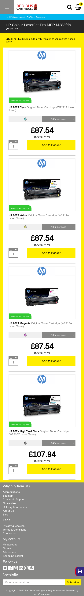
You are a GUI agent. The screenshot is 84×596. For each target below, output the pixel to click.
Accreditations (11, 491)
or (17, 39)
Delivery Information (15, 506)
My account (10, 544)
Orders (7, 548)
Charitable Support (14, 499)
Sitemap (8, 495)
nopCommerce (42, 594)
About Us (8, 510)
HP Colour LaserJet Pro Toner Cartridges (27, 17)
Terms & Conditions (14, 529)
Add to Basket (51, 145)
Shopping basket (13, 555)
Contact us (9, 533)
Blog (5, 514)
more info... (13, 28)
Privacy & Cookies (13, 525)
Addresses (9, 552)
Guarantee (9, 503)
